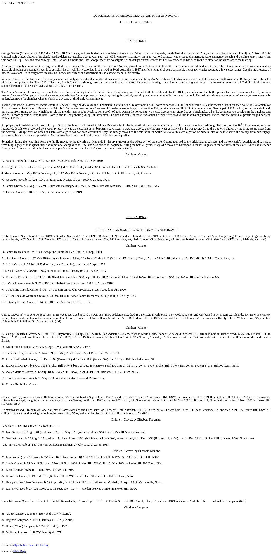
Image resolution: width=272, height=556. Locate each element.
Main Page (19, 551)
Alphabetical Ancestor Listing (30, 545)
